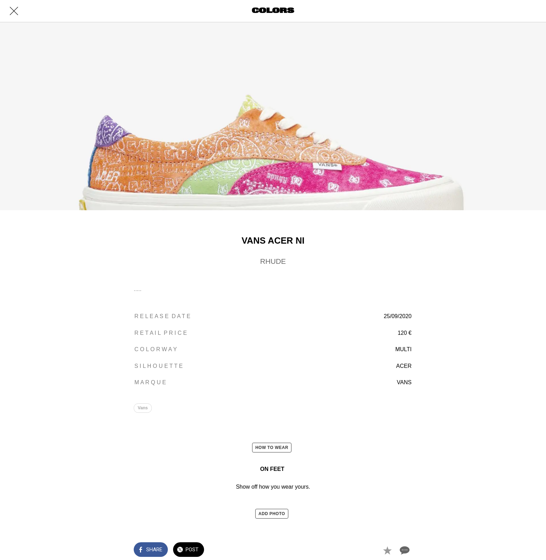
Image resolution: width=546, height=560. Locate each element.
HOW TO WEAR (271, 447)
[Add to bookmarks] (387, 550)
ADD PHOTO (271, 513)
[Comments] (404, 550)
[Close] (14, 11)
